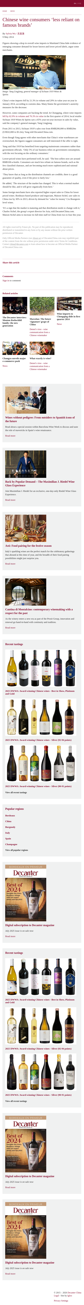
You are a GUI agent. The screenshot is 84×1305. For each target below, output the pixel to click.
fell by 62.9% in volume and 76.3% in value (23, 116)
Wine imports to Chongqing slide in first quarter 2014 (68, 316)
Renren (25, 267)
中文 (79, 3)
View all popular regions (18, 850)
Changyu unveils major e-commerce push (14, 360)
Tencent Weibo (14, 267)
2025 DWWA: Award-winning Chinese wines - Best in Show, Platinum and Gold (39, 692)
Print (39, 267)
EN (75, 3)
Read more (12, 436)
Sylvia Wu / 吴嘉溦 (15, 33)
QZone (19, 267)
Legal (56, 1295)
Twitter (30, 267)
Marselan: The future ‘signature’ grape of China (40, 321)
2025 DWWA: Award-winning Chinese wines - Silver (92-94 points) (38, 739)
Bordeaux (10, 815)
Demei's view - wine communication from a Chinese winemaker (40, 332)
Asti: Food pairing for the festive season (28, 546)
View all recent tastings (17, 792)
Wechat (9, 267)
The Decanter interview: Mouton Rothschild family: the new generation (14, 321)
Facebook (35, 267)
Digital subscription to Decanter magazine (29, 925)
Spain (8, 838)
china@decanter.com (19, 244)
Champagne (11, 844)
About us (36, 238)
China (8, 821)
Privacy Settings (61, 1300)
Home (4, 11)
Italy (7, 832)
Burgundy (10, 827)
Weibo (3, 267)
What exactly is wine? (40, 358)
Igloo (69, 1295)
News (12, 11)
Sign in (5, 280)
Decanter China (42, 3)
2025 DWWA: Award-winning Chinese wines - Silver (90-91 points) (38, 786)
